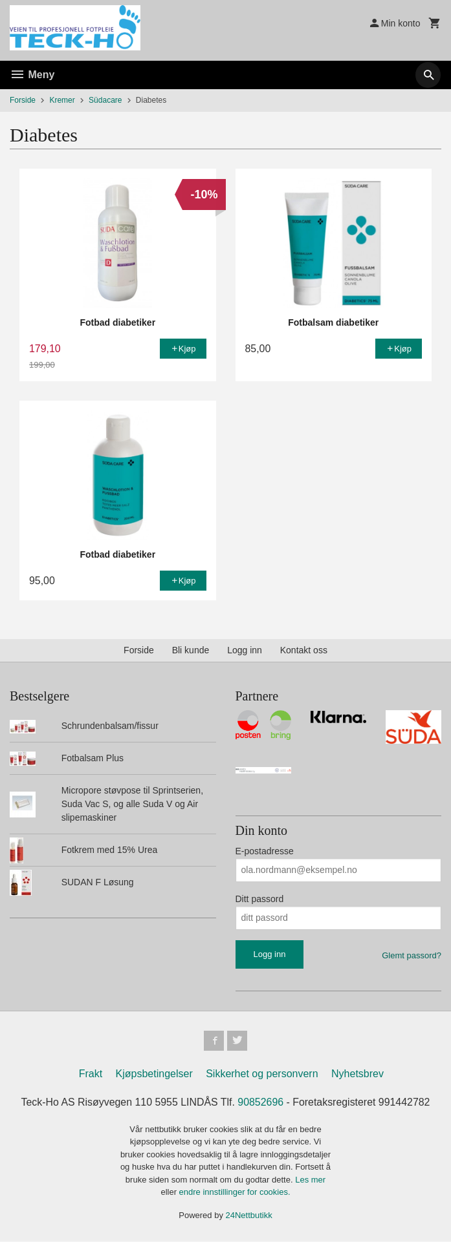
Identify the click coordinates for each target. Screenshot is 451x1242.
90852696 (260, 1102)
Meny (32, 74)
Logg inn (244, 650)
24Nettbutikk (249, 1216)
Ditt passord (260, 899)
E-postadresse (265, 851)
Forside (23, 100)
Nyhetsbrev (357, 1074)
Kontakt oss (303, 650)
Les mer (310, 1180)
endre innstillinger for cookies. (235, 1193)
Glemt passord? (411, 955)
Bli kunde (191, 650)
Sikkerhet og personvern (262, 1074)
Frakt (90, 1074)
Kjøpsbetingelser (154, 1074)
